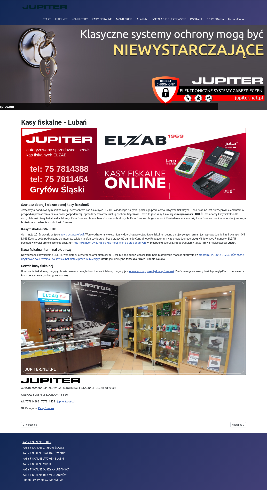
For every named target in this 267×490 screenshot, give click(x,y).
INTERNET (61, 19)
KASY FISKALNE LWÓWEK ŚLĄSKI (43, 458)
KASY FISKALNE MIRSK (36, 464)
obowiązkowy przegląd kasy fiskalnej (151, 271)
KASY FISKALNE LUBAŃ (36, 442)
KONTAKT (196, 19)
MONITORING (124, 19)
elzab (42, 416)
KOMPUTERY (80, 19)
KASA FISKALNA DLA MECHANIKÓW (44, 475)
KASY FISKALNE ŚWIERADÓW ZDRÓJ (45, 453)
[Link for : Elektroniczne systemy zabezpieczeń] (133, 67)
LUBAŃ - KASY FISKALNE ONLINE (42, 480)
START (47, 19)
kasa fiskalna (29, 416)
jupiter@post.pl (66, 401)
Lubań (68, 416)
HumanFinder (236, 19)
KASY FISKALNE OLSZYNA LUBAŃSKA (45, 469)
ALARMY (142, 19)
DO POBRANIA (215, 19)
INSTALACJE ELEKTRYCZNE (169, 19)
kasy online (55, 416)
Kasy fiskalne (46, 408)
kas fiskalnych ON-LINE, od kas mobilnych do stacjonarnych (110, 242)
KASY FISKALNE (102, 19)
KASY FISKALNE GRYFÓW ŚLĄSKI (43, 447)
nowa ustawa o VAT (72, 234)
